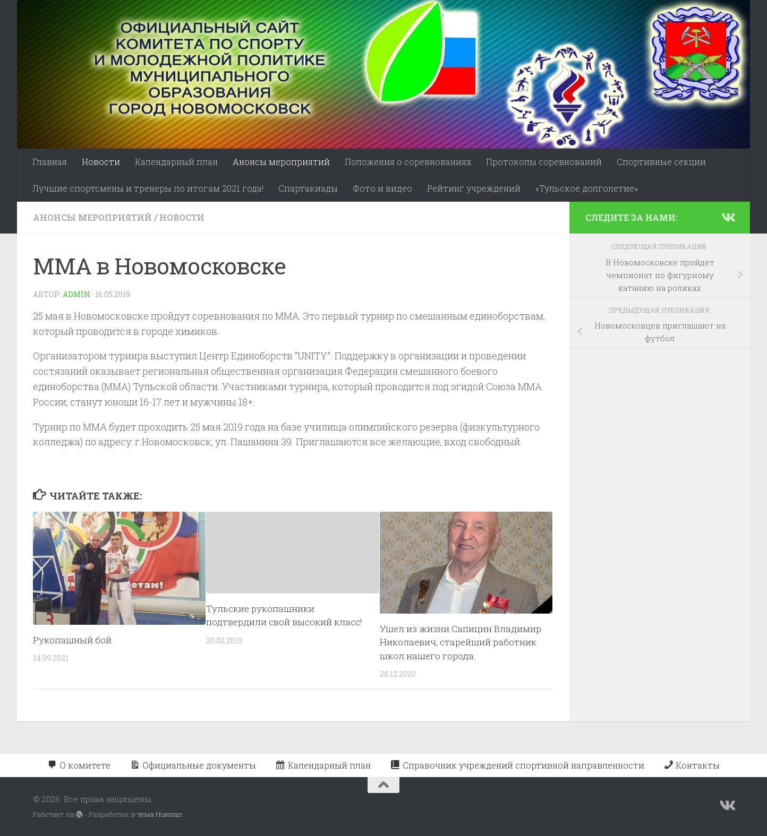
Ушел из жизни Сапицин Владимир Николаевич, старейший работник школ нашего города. (460, 642)
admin (76, 294)
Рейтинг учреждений (474, 188)
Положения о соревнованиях (408, 161)
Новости (101, 161)
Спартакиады (308, 188)
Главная (49, 161)
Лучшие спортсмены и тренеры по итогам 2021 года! (147, 188)
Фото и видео (382, 188)
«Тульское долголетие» (586, 188)
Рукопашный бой (72, 640)
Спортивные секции (661, 161)
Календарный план (176, 161)
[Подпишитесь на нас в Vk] (727, 217)
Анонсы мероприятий (281, 161)
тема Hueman (159, 814)
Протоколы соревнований (544, 161)
